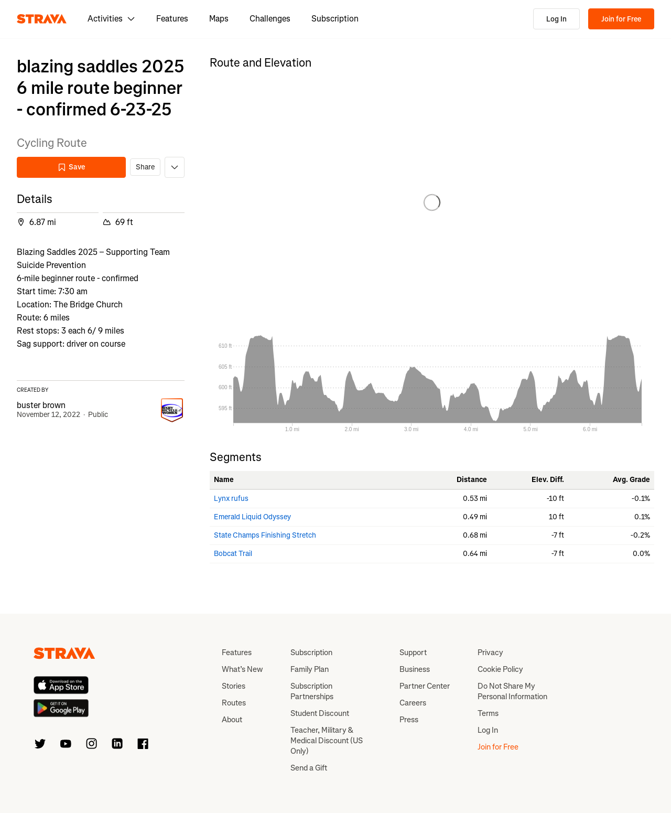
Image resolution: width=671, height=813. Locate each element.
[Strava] (42, 18)
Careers (412, 703)
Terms (488, 713)
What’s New (242, 669)
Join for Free (621, 19)
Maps (219, 18)
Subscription (335, 18)
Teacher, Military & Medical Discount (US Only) (326, 740)
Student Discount (319, 713)
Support (413, 652)
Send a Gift (308, 768)
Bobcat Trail (233, 554)
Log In (556, 19)
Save (71, 167)
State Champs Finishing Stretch (265, 535)
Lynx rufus (231, 499)
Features (172, 18)
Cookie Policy (500, 669)
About (232, 719)
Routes (234, 703)
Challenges (270, 18)
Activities (111, 18)
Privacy (490, 652)
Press (408, 719)
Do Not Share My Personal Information (512, 691)
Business (414, 669)
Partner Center (424, 686)
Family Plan (309, 669)
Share (145, 167)
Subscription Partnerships (311, 691)
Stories (233, 686)
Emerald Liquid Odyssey (252, 517)
